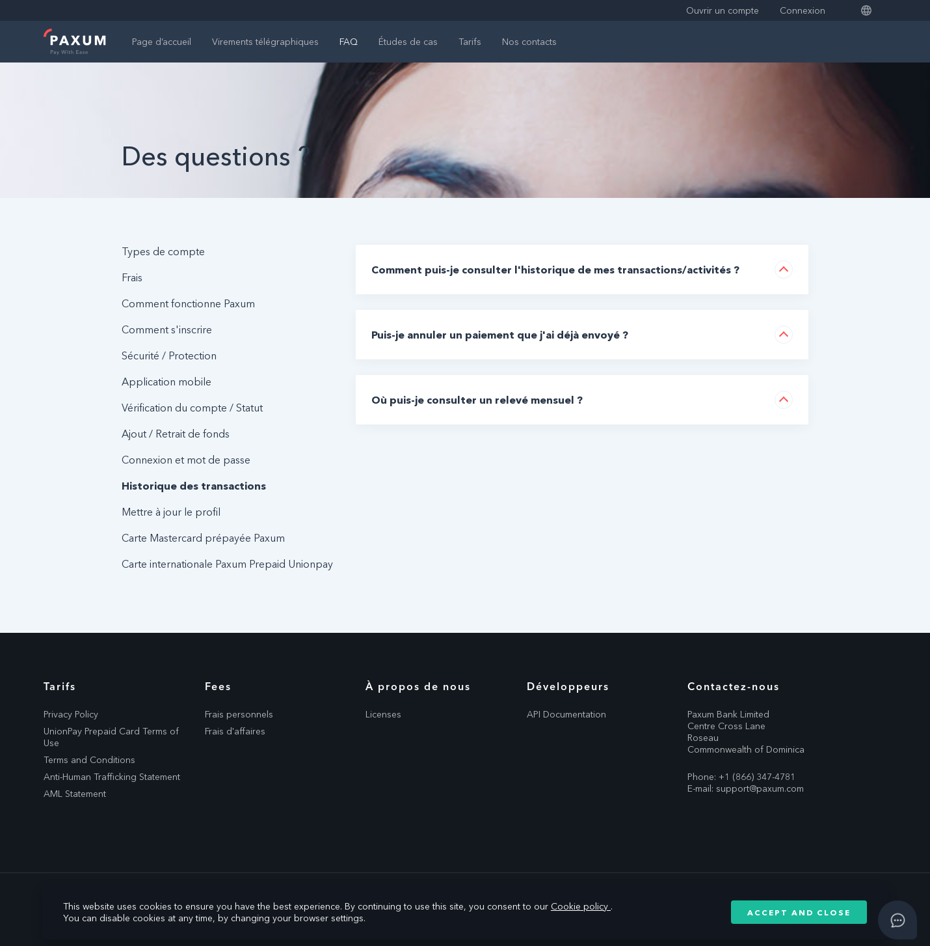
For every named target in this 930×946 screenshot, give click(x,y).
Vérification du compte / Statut (192, 407)
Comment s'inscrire (167, 329)
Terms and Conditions (89, 760)
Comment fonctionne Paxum (188, 303)
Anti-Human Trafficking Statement (112, 777)
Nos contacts (529, 42)
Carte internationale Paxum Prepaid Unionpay (227, 563)
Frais (132, 277)
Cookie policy (581, 906)
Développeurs (568, 686)
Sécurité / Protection (169, 355)
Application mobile (166, 381)
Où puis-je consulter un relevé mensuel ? (477, 399)
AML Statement (75, 794)
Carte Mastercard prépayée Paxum (203, 537)
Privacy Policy (71, 714)
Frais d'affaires (235, 731)
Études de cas (408, 42)
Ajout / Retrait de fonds (176, 433)
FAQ (348, 42)
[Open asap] (897, 919)
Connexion (802, 10)
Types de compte (163, 251)
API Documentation (566, 714)
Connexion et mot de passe (186, 459)
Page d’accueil (161, 42)
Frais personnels (239, 714)
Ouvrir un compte (722, 10)
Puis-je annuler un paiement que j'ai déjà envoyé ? (499, 334)
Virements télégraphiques (265, 42)
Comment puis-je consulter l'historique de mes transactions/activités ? (555, 269)
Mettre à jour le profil (171, 511)
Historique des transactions (194, 485)
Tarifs (469, 42)
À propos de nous (418, 686)
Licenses (383, 714)
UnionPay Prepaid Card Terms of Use (111, 737)
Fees (218, 686)
